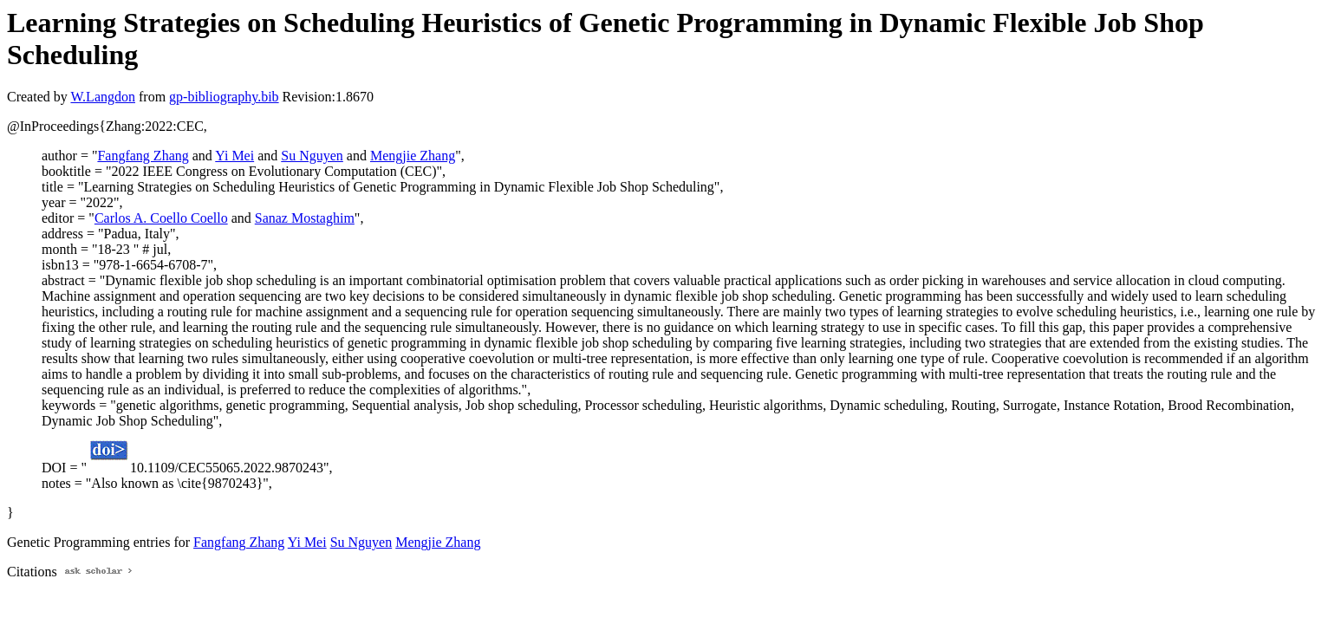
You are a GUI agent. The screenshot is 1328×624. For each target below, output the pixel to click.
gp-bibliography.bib (224, 96)
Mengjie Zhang (412, 155)
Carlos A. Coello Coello (161, 218)
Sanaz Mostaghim (305, 218)
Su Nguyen (312, 155)
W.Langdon (102, 96)
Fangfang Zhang (142, 155)
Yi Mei (234, 155)
